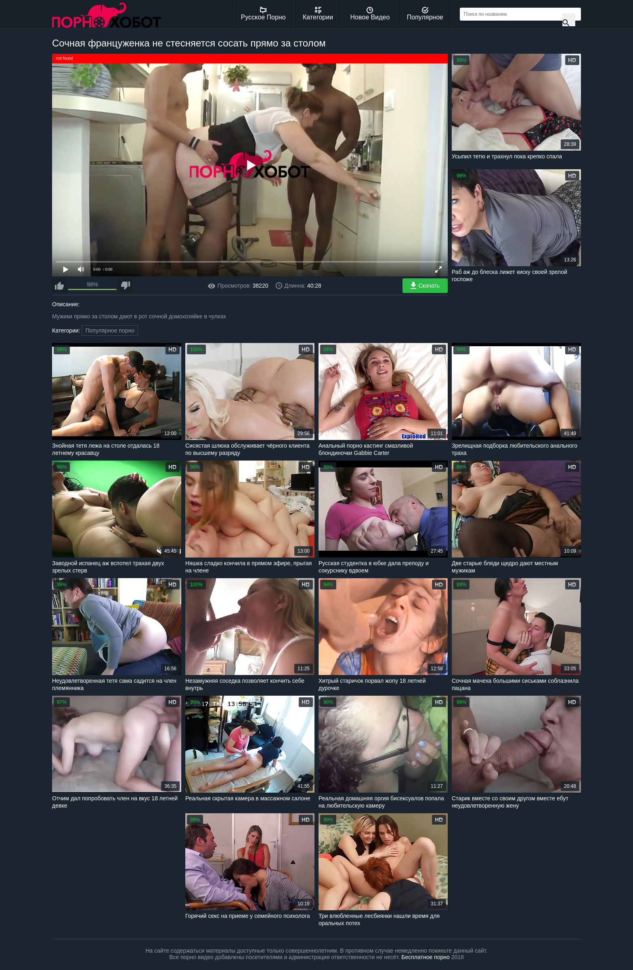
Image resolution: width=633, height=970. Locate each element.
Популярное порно (109, 330)
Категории (318, 14)
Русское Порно (263, 14)
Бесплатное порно (425, 957)
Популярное (425, 14)
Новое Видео (370, 14)
